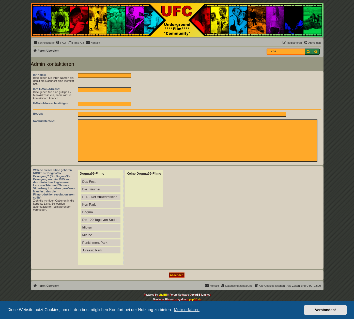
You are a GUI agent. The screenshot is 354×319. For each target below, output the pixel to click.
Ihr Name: (39, 74)
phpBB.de (195, 299)
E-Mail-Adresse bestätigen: (51, 103)
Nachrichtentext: (44, 121)
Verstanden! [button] (325, 310)
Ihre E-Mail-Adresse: (46, 88)
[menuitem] (61, 43)
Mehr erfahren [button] (186, 310)
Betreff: (38, 113)
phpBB (163, 294)
